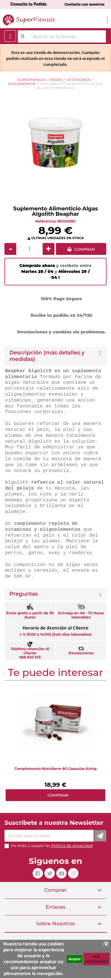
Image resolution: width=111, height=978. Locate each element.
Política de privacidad (71, 845)
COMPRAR (84, 249)
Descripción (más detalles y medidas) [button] (47, 356)
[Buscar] (62, 36)
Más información (97, 959)
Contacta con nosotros (84, 4)
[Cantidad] (29, 249)
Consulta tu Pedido (28, 4)
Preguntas (23, 594)
